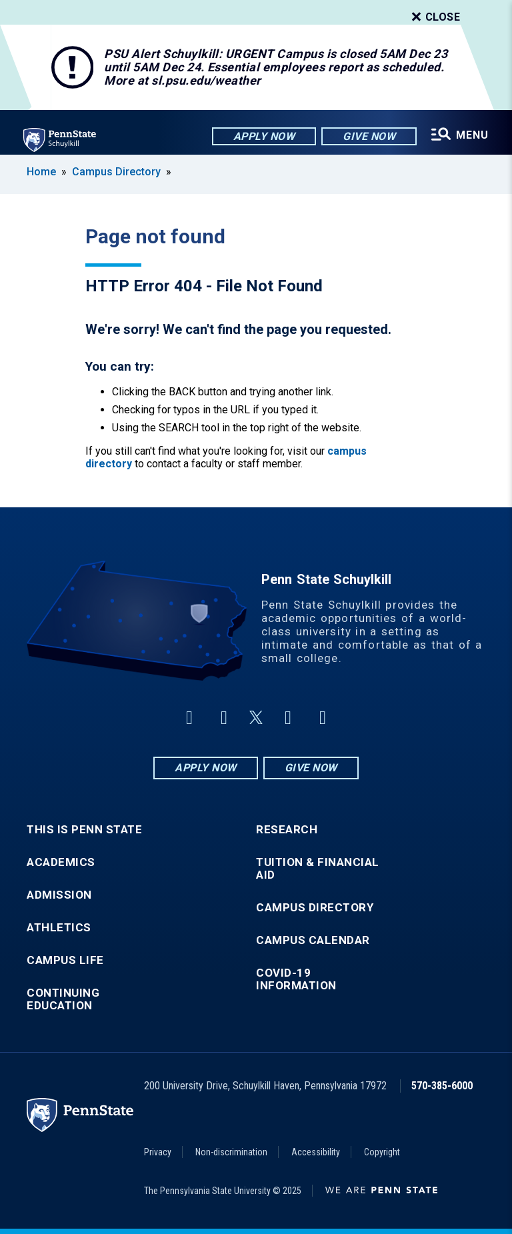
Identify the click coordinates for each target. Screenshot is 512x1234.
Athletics (59, 927)
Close (434, 17)
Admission (59, 895)
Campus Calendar (313, 940)
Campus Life (65, 960)
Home (41, 171)
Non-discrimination (231, 1152)
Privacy (157, 1152)
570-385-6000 (442, 1085)
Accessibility (315, 1152)
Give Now (367, 136)
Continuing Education (63, 999)
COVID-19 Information (296, 979)
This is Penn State (84, 829)
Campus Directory (116, 171)
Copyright (382, 1152)
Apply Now (263, 136)
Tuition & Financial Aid (317, 868)
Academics (61, 862)
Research (286, 829)
